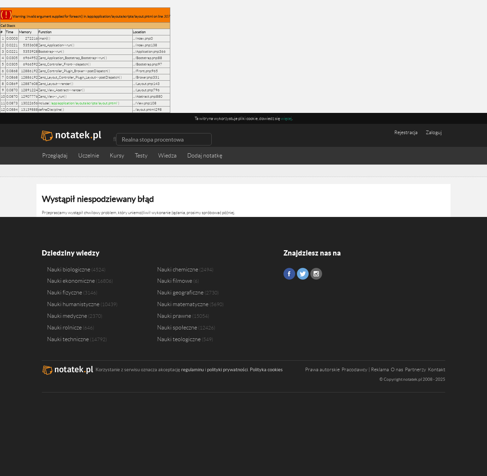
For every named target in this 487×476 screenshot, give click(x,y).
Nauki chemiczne (177, 269)
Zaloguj (434, 132)
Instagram (316, 274)
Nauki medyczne (67, 315)
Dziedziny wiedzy (70, 253)
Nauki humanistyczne (73, 304)
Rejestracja (406, 132)
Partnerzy (415, 369)
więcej (286, 118)
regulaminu (192, 369)
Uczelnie (88, 156)
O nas (397, 369)
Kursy (117, 156)
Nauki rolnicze (64, 327)
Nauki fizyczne (64, 292)
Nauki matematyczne (182, 304)
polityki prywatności (227, 369)
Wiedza (167, 156)
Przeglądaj (55, 156)
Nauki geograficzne (180, 292)
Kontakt (436, 369)
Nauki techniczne (68, 339)
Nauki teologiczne (179, 339)
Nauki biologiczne (68, 269)
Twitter (303, 274)
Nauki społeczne (177, 327)
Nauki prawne (174, 315)
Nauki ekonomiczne (71, 280)
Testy (141, 156)
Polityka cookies (266, 369)
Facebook (289, 274)
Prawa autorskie (322, 369)
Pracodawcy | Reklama (365, 369)
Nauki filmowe (174, 280)
